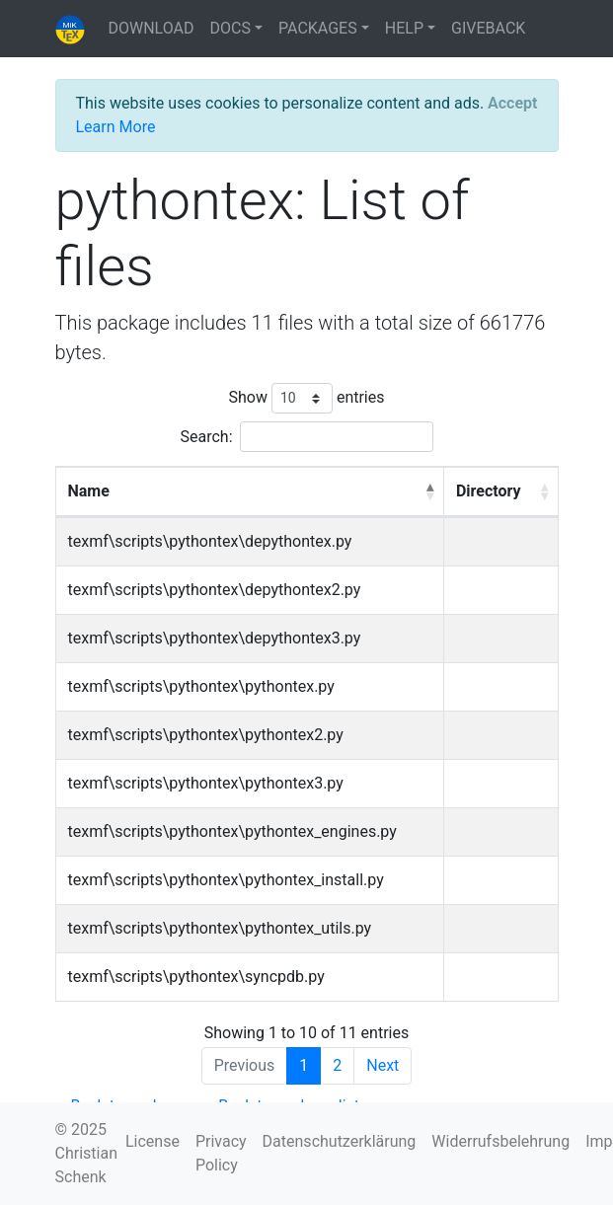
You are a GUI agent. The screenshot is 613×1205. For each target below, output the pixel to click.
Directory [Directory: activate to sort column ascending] (488, 491)
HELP (404, 28)
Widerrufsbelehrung (500, 1141)
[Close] (512, 103)
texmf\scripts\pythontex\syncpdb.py (196, 976)
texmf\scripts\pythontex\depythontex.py (210, 541)
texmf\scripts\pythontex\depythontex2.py (214, 589)
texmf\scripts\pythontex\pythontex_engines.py (232, 831)
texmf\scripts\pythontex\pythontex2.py (206, 734)
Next (382, 1065)
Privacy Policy (221, 1153)
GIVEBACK (488, 28)
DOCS (230, 28)
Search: (306, 436)
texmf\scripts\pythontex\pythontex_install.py (226, 879)
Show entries (306, 398)
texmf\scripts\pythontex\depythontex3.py (214, 638)
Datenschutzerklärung (340, 1141)
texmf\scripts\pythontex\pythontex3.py (206, 783)
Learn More (116, 126)
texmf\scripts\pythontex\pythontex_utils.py (220, 928)
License (152, 1141)
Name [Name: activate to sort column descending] (89, 491)
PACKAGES (317, 28)
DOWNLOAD (151, 28)
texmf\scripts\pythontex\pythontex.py (201, 686)
